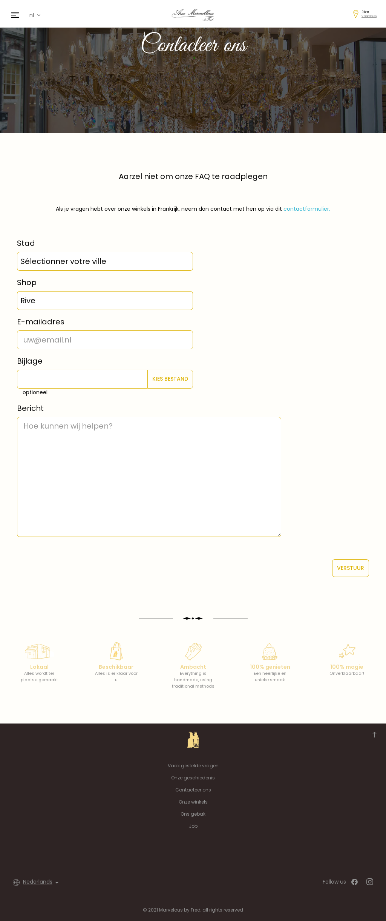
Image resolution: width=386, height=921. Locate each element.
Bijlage (30, 361)
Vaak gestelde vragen (193, 765)
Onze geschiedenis (193, 777)
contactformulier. (306, 209)
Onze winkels (193, 802)
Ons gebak (193, 814)
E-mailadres (40, 321)
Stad (26, 243)
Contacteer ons (193, 790)
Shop (27, 282)
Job (193, 826)
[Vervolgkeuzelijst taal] (42, 882)
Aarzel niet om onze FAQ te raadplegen (193, 176)
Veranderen (369, 16)
